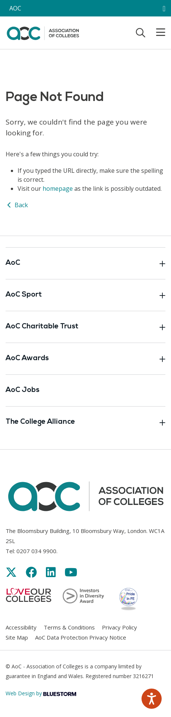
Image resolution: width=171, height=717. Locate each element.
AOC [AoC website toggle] (15, 8)
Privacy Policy (119, 627)
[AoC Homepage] (43, 32)
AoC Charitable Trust (85, 327)
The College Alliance (85, 422)
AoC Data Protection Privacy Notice (80, 637)
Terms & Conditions (69, 627)
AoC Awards (85, 358)
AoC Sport (85, 295)
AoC (85, 263)
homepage (58, 188)
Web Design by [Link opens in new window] (41, 693)
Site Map (17, 637)
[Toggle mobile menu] (156, 32)
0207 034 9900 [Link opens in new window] (36, 551)
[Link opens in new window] (11, 572)
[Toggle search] (140, 32)
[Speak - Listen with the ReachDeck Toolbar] (152, 699)
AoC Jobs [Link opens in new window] (23, 390)
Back (17, 205)
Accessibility (21, 627)
